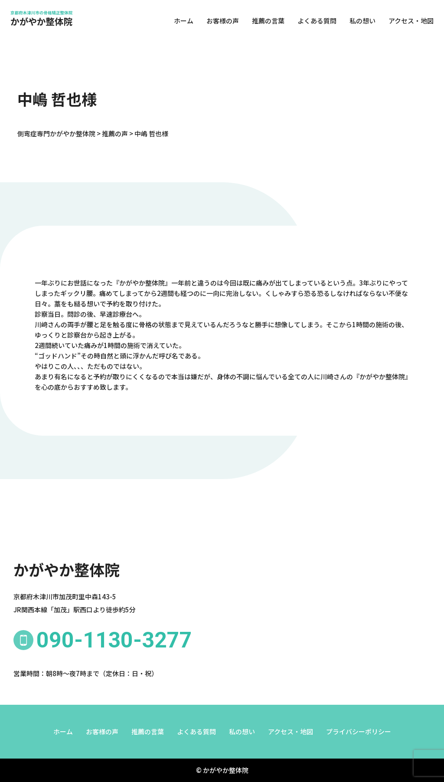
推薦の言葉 (265, 21)
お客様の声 (220, 21)
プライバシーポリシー (358, 731)
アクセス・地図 (408, 21)
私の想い (360, 21)
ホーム (181, 21)
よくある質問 (314, 21)
